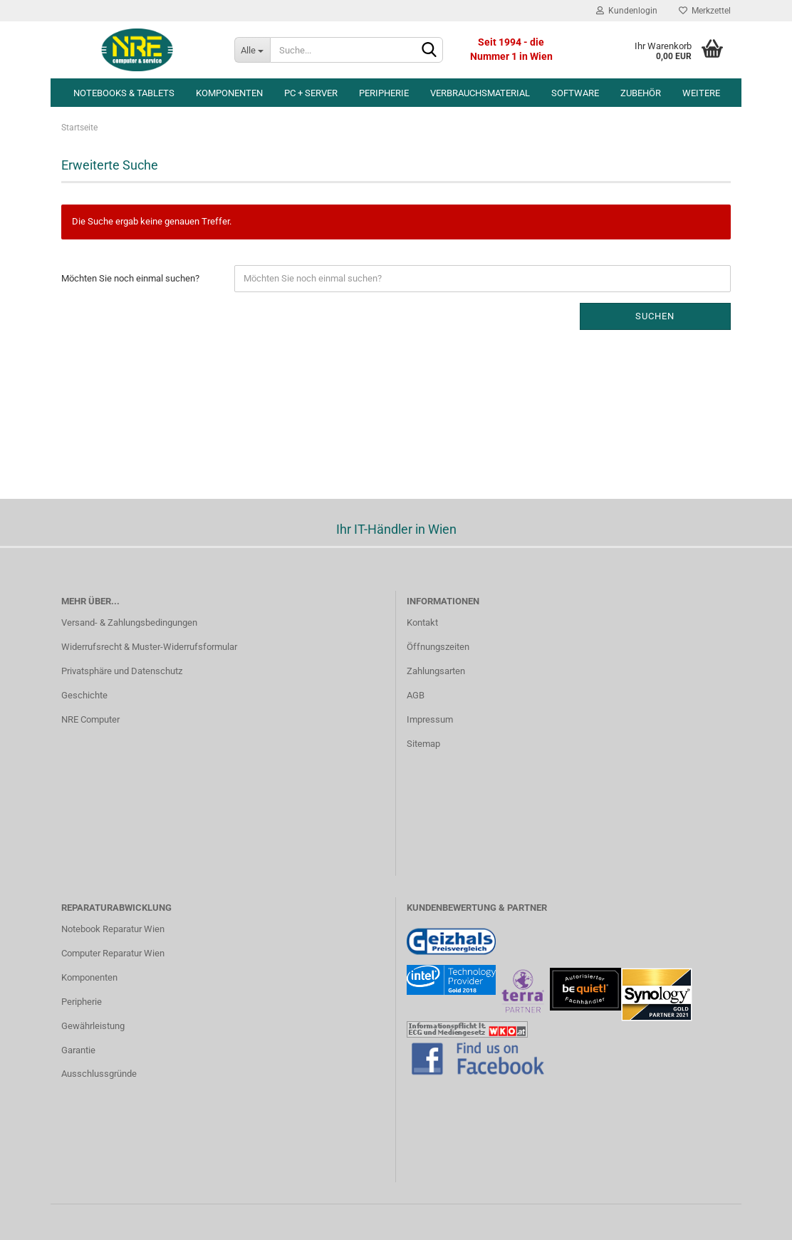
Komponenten (229, 93)
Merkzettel (705, 11)
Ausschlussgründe (99, 1073)
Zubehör (640, 93)
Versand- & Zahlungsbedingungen (129, 622)
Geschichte (84, 695)
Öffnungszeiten (438, 646)
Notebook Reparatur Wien (113, 929)
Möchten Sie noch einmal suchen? (130, 278)
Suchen (654, 316)
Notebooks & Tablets (123, 93)
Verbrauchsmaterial (480, 93)
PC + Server (311, 93)
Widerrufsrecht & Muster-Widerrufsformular (149, 646)
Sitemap (423, 743)
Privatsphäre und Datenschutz (121, 671)
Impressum (430, 719)
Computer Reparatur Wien (113, 953)
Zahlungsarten (436, 671)
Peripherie (384, 93)
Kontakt (422, 622)
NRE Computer (90, 719)
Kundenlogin (626, 11)
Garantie (78, 1050)
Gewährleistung (93, 1026)
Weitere (701, 93)
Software (575, 93)
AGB (415, 695)
